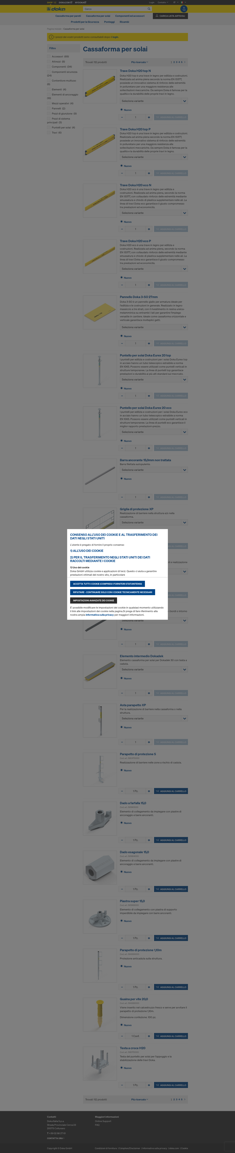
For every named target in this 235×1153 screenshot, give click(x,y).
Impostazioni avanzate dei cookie (93, 600)
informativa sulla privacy (100, 614)
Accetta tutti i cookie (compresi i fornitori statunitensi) (107, 583)
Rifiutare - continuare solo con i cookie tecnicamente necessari (112, 592)
